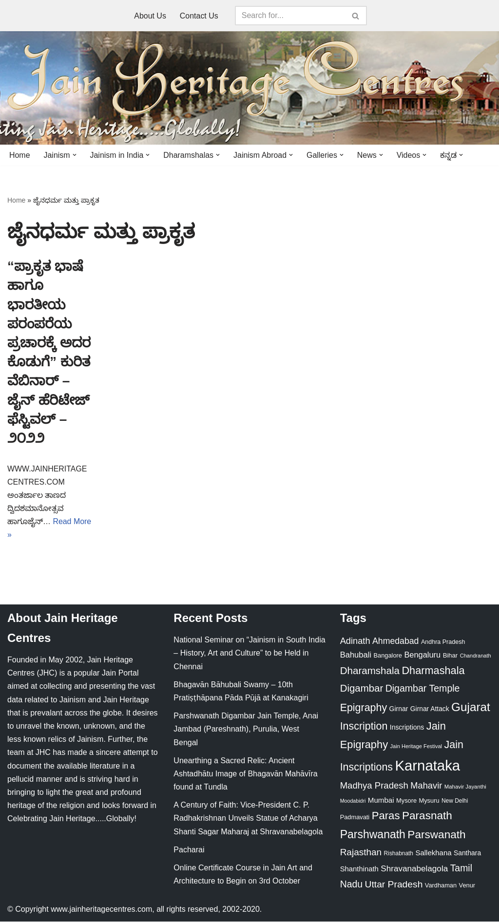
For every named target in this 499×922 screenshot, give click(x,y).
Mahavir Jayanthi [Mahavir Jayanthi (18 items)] (465, 787)
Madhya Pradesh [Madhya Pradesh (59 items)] (374, 786)
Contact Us (199, 16)
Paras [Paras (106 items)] (386, 816)
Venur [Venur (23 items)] (467, 885)
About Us (150, 16)
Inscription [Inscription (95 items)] (364, 727)
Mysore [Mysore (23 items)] (406, 801)
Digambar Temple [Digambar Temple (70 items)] (422, 688)
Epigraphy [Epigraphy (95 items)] (363, 708)
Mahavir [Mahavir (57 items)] (426, 786)
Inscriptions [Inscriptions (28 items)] (407, 728)
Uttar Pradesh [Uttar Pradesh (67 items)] (394, 885)
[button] (75, 155)
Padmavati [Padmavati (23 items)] (355, 817)
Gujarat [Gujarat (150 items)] (470, 707)
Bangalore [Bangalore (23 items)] (388, 655)
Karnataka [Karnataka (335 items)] (427, 766)
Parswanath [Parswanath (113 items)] (436, 835)
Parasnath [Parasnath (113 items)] (427, 816)
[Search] (290, 15)
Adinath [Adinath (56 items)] (355, 641)
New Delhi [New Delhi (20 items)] (454, 801)
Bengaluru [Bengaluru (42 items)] (422, 655)
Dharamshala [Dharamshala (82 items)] (370, 671)
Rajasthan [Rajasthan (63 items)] (361, 852)
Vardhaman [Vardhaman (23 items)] (441, 885)
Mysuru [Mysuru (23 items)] (429, 801)
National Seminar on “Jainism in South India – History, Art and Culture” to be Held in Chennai (249, 653)
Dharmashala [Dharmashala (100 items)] (433, 671)
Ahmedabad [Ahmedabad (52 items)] (395, 641)
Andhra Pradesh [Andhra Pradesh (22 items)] (443, 642)
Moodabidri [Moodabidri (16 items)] (353, 801)
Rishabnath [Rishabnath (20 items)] (398, 853)
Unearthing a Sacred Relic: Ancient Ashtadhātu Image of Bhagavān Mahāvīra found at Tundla (245, 774)
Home (19, 155)
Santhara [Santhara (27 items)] (467, 853)
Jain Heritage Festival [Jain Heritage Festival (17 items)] (416, 747)
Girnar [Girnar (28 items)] (398, 709)
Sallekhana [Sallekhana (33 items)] (433, 853)
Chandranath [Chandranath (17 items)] (475, 656)
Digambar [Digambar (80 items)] (362, 688)
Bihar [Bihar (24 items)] (450, 655)
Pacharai (188, 850)
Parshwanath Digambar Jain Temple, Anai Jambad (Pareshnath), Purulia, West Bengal (245, 729)
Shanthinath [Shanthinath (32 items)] (359, 869)
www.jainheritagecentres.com (101, 909)
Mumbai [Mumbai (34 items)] (381, 800)
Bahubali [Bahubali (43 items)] (355, 655)
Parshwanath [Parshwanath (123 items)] (372, 834)
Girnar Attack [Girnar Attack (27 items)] (429, 709)
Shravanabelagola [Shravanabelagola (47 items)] (414, 869)
